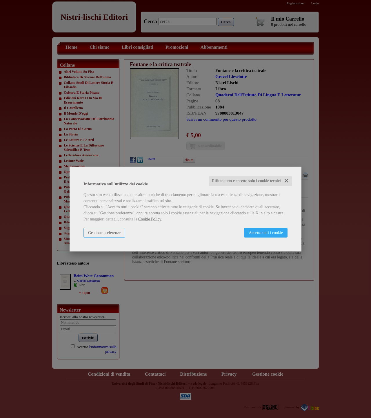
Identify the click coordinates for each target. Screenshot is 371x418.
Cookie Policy (149, 219)
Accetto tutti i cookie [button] (266, 233)
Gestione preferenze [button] (104, 233)
